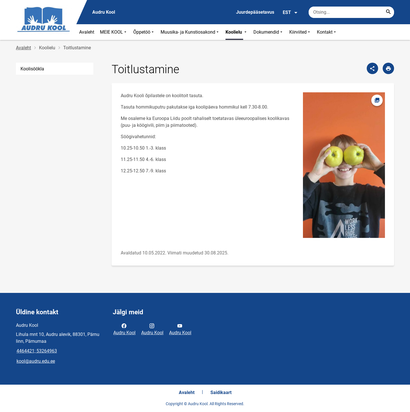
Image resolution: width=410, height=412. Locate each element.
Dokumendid (268, 32)
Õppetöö (144, 32)
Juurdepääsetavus (255, 12)
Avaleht (86, 32)
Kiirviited (300, 32)
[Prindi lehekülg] (388, 68)
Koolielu (237, 32)
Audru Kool (124, 329)
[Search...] (388, 12)
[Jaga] (372, 68)
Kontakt (327, 32)
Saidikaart (220, 392)
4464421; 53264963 (37, 351)
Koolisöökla (32, 69)
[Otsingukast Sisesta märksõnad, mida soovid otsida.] (351, 12)
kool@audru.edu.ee (36, 361)
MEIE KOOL (114, 32)
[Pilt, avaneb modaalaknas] (344, 165)
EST (290, 12)
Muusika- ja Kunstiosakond (190, 32)
